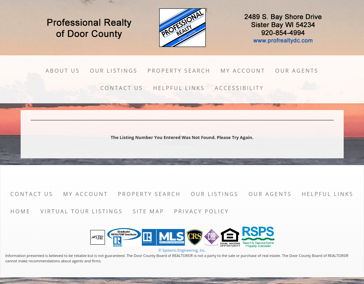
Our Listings (114, 70)
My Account (242, 70)
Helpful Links (178, 88)
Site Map (148, 211)
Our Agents (296, 70)
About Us (63, 70)
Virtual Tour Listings (81, 211)
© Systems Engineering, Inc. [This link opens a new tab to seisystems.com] (181, 250)
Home (20, 211)
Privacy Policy (201, 211)
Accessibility (239, 88)
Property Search (179, 70)
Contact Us (121, 88)
